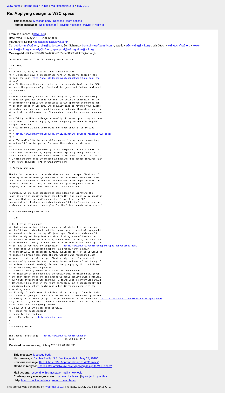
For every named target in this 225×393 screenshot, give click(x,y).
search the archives (64, 380)
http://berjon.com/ (50, 317)
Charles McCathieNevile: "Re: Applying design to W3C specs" (75, 366)
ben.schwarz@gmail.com (97, 45)
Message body (42, 20)
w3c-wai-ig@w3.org (138, 45)
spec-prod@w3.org (64, 49)
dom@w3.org (85, 49)
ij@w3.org (39, 34)
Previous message (70, 24)
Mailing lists (31, 5)
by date (61, 376)
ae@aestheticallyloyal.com (51, 41)
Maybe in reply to (93, 24)
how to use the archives (35, 380)
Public (44, 5)
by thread (73, 376)
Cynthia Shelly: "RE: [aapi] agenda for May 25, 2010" (66, 358)
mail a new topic (72, 372)
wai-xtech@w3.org (62, 5)
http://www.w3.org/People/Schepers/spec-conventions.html (100, 245)
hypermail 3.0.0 (54, 386)
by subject (87, 376)
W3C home (14, 5)
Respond (58, 20)
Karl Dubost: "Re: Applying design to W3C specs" (69, 362)
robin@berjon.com (51, 45)
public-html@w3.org (26, 45)
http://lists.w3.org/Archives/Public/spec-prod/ (131, 298)
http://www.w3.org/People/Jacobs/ (65, 335)
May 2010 (83, 5)
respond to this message (45, 372)
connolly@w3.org (40, 49)
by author (101, 376)
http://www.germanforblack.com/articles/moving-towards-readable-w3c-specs (64, 134)
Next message (48, 24)
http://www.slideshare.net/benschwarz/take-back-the (66, 78)
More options (74, 20)
